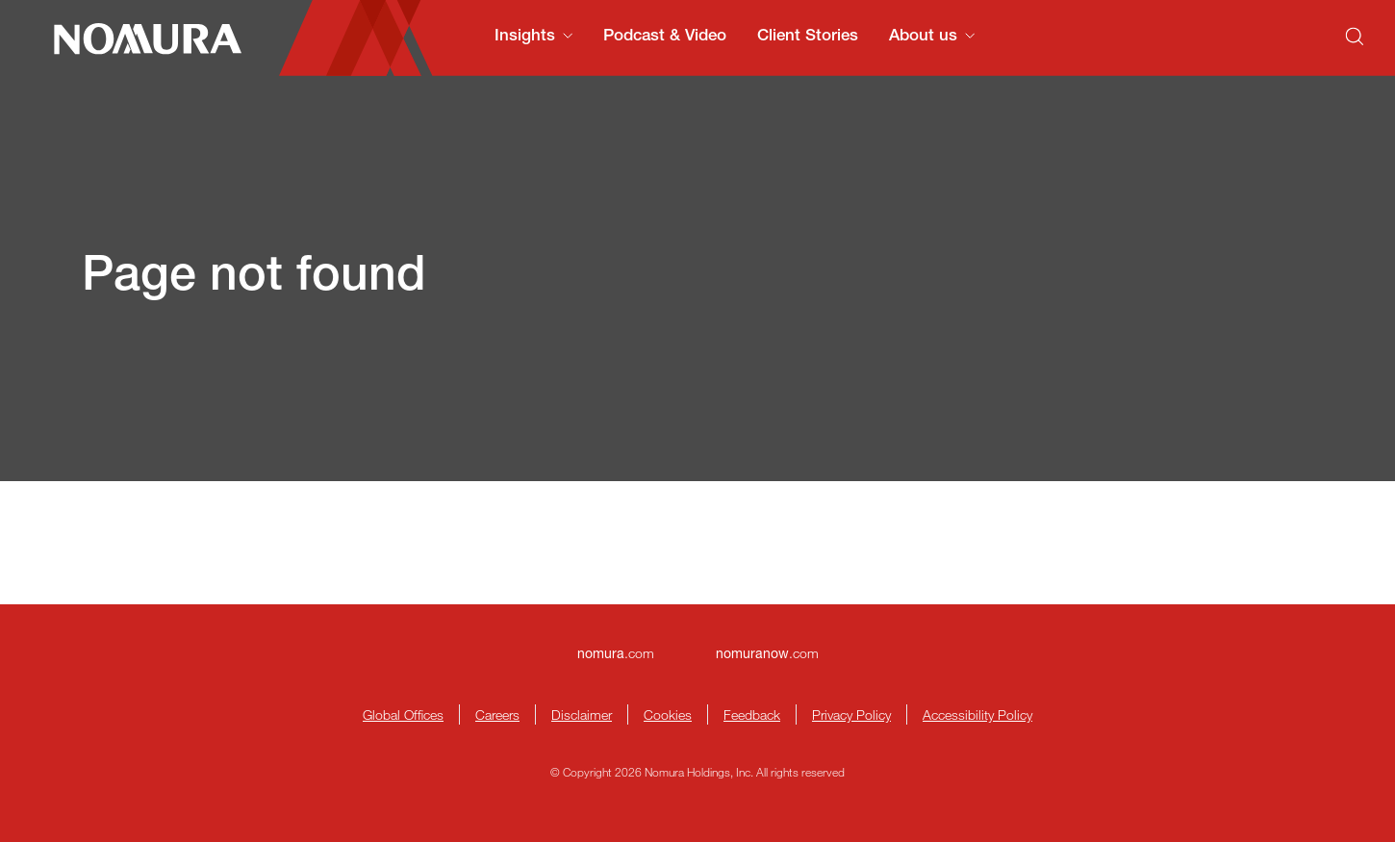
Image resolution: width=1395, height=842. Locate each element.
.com (615, 653)
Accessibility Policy (977, 714)
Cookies (668, 714)
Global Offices (403, 714)
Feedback (751, 714)
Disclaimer (581, 714)
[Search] (1354, 36)
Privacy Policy (851, 714)
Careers (497, 714)
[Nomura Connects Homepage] (139, 38)
